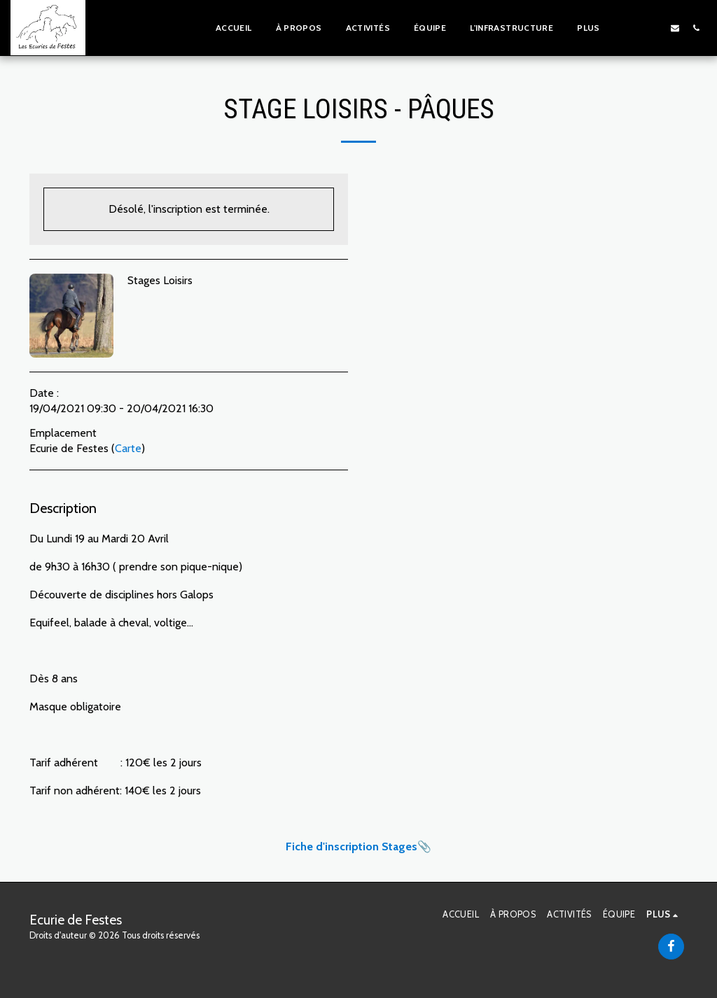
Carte (128, 448)
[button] (633, 27)
